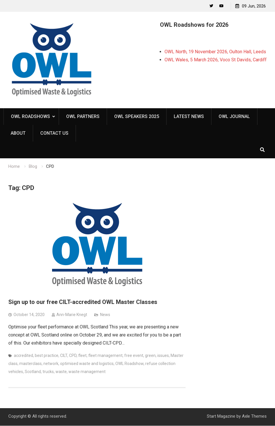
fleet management (105, 355)
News (105, 315)
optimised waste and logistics (87, 364)
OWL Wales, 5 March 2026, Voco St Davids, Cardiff (216, 59)
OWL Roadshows (30, 116)
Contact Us (54, 133)
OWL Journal (234, 116)
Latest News (189, 116)
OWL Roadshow (129, 364)
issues (163, 355)
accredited (23, 355)
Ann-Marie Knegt (71, 315)
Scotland (33, 372)
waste (61, 372)
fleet (82, 355)
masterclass (30, 364)
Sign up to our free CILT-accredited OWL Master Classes (82, 302)
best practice (46, 355)
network (50, 364)
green (150, 355)
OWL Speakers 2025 (136, 116)
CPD (73, 355)
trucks (48, 372)
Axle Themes (254, 416)
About (18, 133)
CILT (63, 355)
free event (133, 355)
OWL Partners (83, 116)
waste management (87, 372)
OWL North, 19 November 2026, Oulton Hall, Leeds (215, 51)
